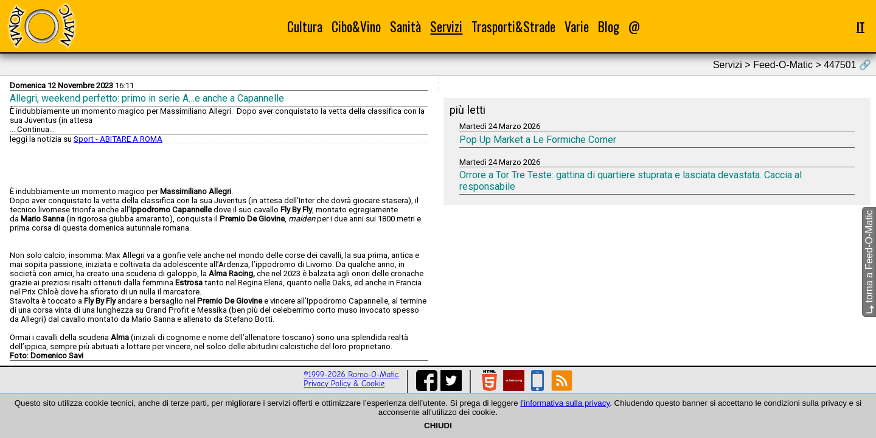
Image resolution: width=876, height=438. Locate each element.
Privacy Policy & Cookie (344, 383)
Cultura (304, 26)
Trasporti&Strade (513, 26)
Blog (608, 26)
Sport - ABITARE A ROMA (118, 139)
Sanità (405, 26)
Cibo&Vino (356, 26)
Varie (577, 26)
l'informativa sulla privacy (565, 403)
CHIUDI (438, 425)
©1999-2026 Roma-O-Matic (351, 374)
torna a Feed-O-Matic (869, 262)
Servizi (446, 26)
